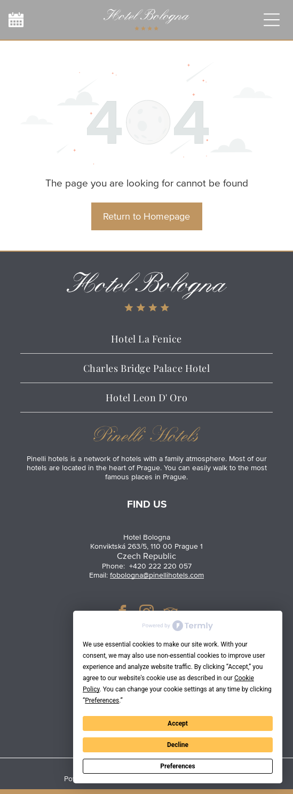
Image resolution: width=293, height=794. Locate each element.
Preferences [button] (102, 700)
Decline (177, 745)
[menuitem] (146, 339)
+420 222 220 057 (160, 566)
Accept (178, 723)
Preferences (177, 766)
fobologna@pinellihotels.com (157, 575)
